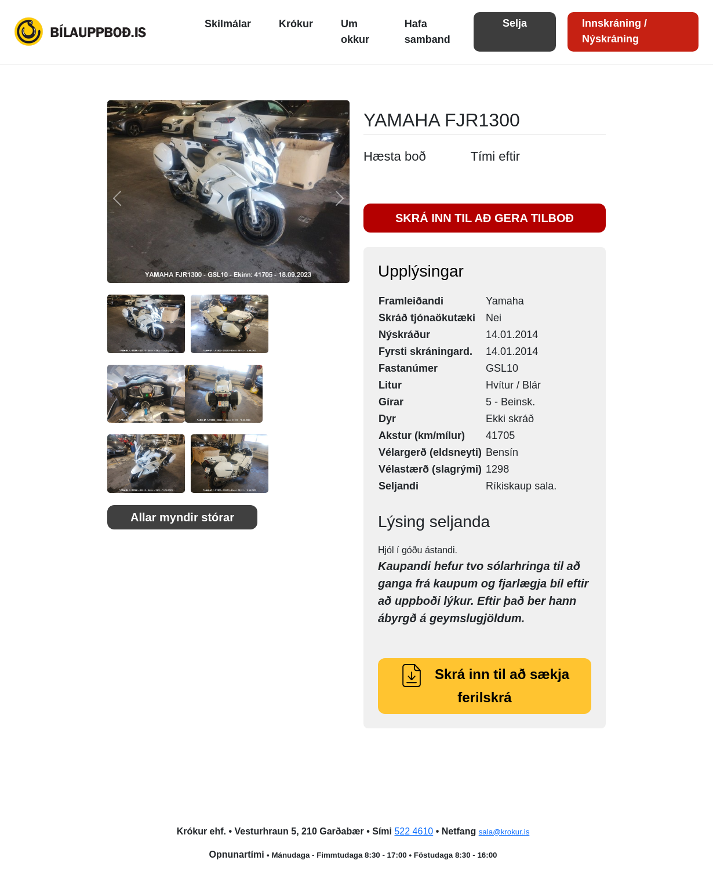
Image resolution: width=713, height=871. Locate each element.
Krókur (296, 24)
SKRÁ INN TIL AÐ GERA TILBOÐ (484, 218)
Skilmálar (228, 24)
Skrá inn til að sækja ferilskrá (484, 685)
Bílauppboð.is (81, 31)
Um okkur (355, 31)
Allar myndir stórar (182, 517)
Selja (515, 23)
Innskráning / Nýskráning (614, 31)
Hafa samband (427, 31)
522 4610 (413, 831)
